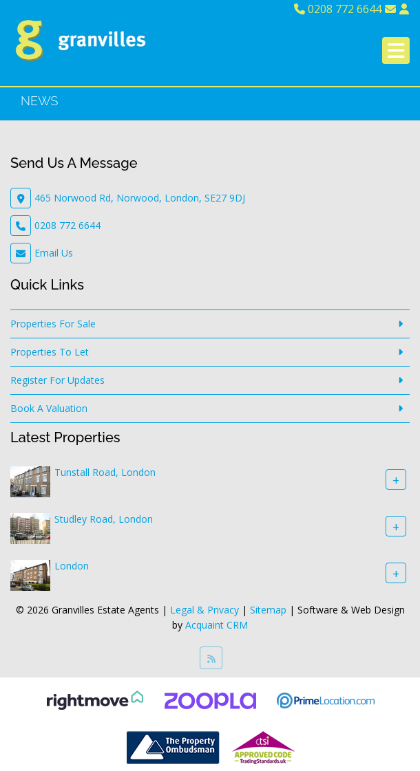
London (71, 565)
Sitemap (268, 609)
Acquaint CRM (216, 624)
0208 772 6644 (337, 9)
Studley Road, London (103, 518)
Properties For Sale (53, 323)
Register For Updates (57, 380)
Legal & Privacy (204, 609)
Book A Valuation (48, 408)
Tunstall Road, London (105, 472)
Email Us (53, 252)
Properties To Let (49, 351)
